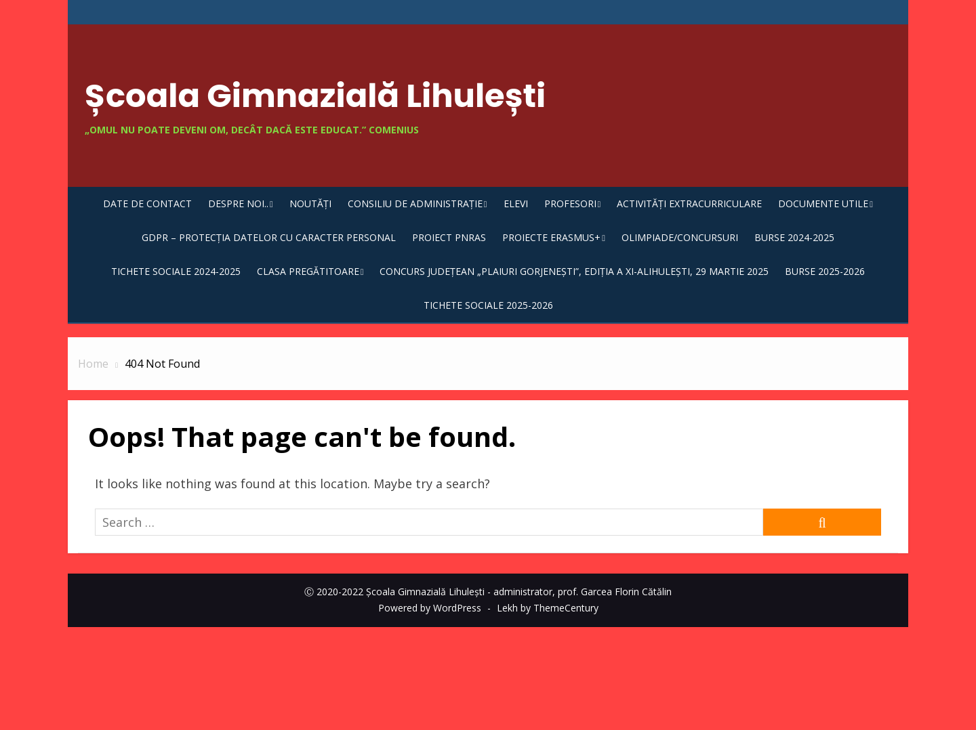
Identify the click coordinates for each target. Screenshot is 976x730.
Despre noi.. (238, 203)
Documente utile (823, 203)
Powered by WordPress (429, 607)
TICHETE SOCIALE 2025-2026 (488, 305)
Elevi (516, 203)
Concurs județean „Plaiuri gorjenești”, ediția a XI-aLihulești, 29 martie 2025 (574, 271)
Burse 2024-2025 (794, 237)
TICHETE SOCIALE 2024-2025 (176, 271)
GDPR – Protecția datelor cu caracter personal (269, 237)
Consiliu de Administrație (415, 203)
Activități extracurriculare (689, 203)
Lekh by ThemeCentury (547, 607)
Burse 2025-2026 (825, 271)
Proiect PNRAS (449, 237)
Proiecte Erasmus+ (551, 237)
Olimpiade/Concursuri (680, 237)
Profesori (570, 203)
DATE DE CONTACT (147, 203)
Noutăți (310, 203)
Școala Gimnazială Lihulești (315, 96)
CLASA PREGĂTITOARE (308, 271)
